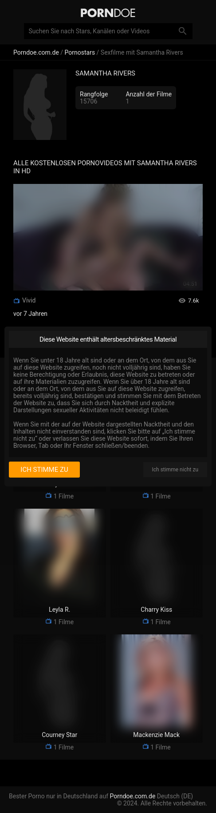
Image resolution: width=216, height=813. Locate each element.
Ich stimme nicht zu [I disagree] (175, 469)
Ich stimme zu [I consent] (44, 470)
